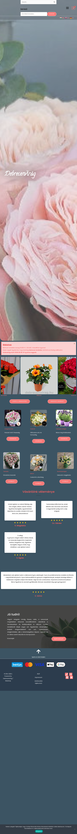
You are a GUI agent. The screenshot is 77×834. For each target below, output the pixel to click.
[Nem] (75, 829)
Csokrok (32, 447)
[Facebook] (67, 677)
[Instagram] (71, 677)
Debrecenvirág (24, 174)
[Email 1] (70, 674)
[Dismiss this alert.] (74, 344)
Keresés (52, 14)
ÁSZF (38, 674)
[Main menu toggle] (67, 8)
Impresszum (38, 677)
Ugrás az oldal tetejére (38, 657)
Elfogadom (39, 831)
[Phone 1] (66, 674)
